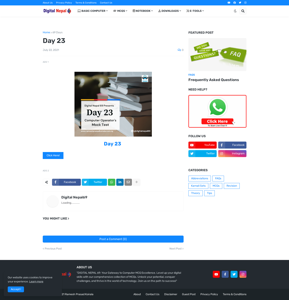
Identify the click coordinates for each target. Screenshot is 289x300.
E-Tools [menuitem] (194, 11)
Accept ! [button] (16, 289)
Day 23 (112, 144)
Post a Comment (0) (113, 239)
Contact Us (106, 2)
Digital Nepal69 (74, 197)
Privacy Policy (64, 2)
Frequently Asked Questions (213, 80)
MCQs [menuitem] (119, 11)
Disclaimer (170, 294)
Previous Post (53, 248)
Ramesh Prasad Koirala (79, 294)
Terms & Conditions (86, 2)
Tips (209, 193)
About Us (48, 2)
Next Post (175, 248)
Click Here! (53, 155)
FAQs (218, 178)
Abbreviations (199, 178)
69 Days (57, 32)
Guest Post (189, 294)
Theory (195, 193)
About (137, 294)
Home (46, 32)
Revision (232, 185)
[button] (235, 11)
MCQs (216, 185)
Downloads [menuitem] (168, 11)
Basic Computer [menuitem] (91, 11)
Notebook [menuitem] (141, 11)
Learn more (36, 281)
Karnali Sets (198, 185)
